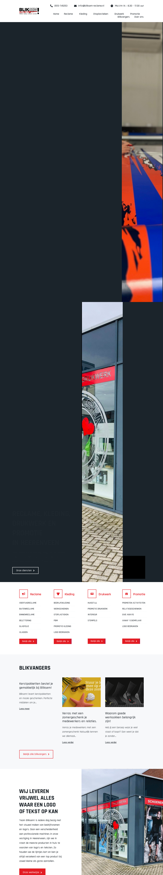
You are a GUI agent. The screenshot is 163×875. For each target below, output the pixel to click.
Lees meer (24, 709)
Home (56, 13)
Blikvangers (124, 16)
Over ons (139, 16)
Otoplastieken (101, 13)
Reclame (69, 13)
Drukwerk (119, 13)
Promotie (135, 13)
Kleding (84, 13)
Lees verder (68, 742)
